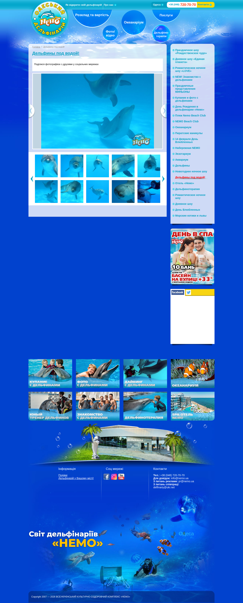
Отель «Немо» (184, 183)
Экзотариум (183, 153)
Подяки (62, 475)
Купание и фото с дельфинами (186, 99)
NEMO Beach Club (187, 121)
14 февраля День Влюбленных (186, 140)
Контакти (205, 4)
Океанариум (183, 127)
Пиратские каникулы (189, 133)
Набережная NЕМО (187, 147)
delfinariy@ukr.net (164, 487)
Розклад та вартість (92, 15)
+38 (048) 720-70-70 (172, 475)
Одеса (158, 4)
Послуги (166, 15)
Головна (36, 47)
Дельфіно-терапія (161, 34)
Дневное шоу (184, 203)
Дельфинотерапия (187, 189)
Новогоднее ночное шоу (191, 171)
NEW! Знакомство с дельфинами (188, 78)
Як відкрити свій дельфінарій (83, 4)
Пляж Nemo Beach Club (190, 115)
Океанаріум (134, 22)
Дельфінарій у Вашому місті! (76, 478)
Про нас (110, 4)
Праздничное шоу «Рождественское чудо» (191, 52)
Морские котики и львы (190, 215)
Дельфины (182, 165)
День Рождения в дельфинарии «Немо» (189, 108)
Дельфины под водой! (55, 53)
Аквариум (181, 159)
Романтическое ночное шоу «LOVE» (190, 69)
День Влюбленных (187, 209)
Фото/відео (110, 33)
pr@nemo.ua (186, 481)
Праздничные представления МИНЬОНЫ (185, 88)
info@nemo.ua (179, 478)
